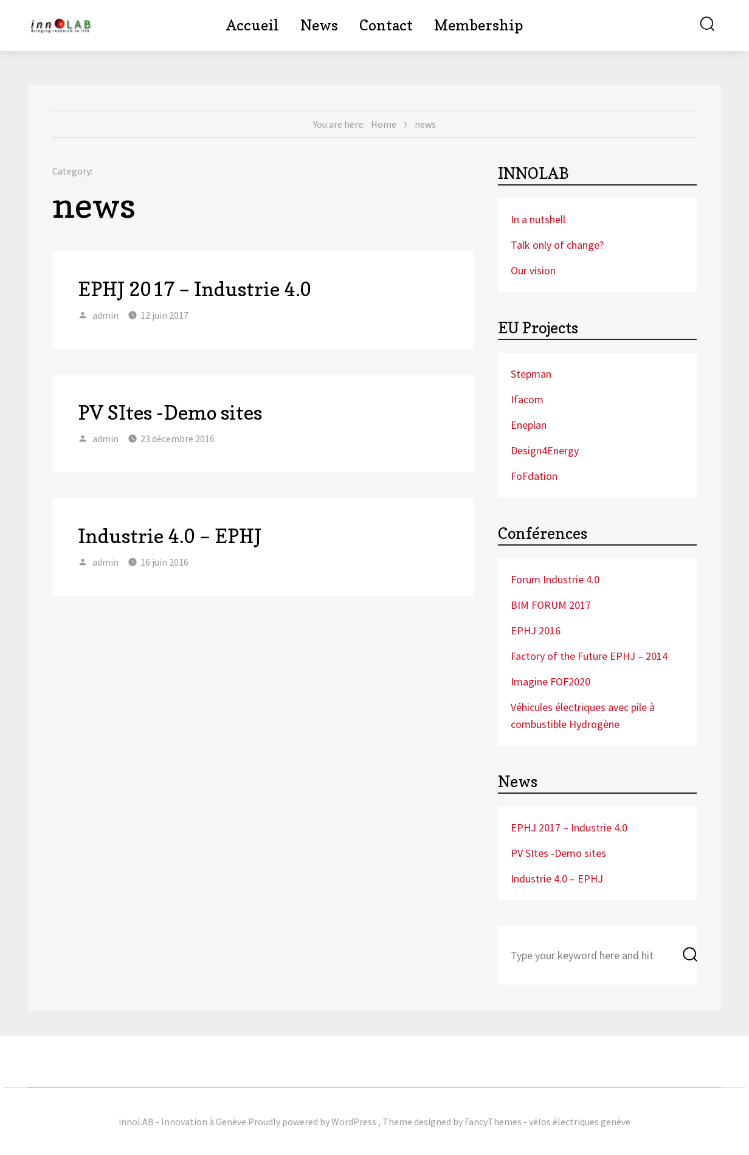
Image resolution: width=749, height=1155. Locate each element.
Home (383, 124)
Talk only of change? (557, 245)
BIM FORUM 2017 (551, 605)
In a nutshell (538, 219)
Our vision (533, 270)
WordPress (353, 1121)
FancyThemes (493, 1121)
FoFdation (534, 476)
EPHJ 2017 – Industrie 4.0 (195, 289)
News (319, 25)
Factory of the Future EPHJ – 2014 (589, 656)
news (425, 124)
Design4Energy (545, 450)
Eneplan (529, 425)
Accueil (252, 25)
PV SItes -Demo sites (170, 413)
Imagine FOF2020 (550, 681)
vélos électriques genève (579, 1121)
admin (105, 315)
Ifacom (527, 399)
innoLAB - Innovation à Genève (182, 1121)
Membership (478, 25)
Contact (386, 25)
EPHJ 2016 (536, 630)
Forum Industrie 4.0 (555, 579)
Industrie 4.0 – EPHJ (169, 536)
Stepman (531, 374)
